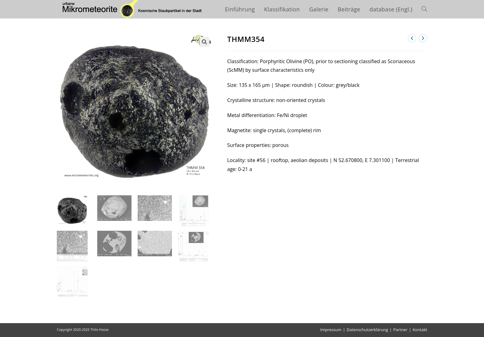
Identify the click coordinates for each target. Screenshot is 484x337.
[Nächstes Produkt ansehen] (423, 38)
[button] (204, 42)
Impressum (330, 329)
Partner (400, 329)
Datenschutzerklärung (367, 329)
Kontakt (420, 329)
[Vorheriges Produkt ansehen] (412, 38)
